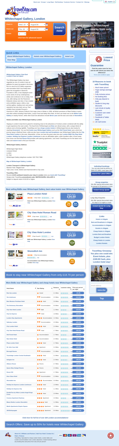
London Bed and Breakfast (102, 234)
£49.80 (78, 364)
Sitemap (86, 2)
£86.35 (78, 402)
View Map (11, 60)
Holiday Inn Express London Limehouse (27, 136)
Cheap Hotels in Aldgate (101, 231)
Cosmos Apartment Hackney (15, 398)
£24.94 (78, 314)
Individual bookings (101, 166)
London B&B (67, 134)
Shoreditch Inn (34, 251)
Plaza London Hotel (37, 194)
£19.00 (78, 305)
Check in (9, 24)
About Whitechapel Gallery (18, 56)
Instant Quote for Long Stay (101, 207)
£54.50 (78, 376)
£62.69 (78, 389)
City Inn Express (12, 314)
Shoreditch (78, 115)
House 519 (26, 138)
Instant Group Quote (101, 190)
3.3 (52, 236)
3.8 (51, 216)
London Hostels (101, 243)
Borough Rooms (12, 351)
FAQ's (16, 436)
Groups (43, 2)
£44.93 (78, 355)
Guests (8, 33)
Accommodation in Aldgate (101, 225)
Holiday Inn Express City (14, 389)
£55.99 (78, 384)
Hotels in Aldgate (102, 219)
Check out (9, 29)
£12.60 (78, 297)
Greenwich (16, 130)
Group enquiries (102, 182)
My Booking (59, 2)
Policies (21, 436)
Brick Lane (53, 115)
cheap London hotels (47, 128)
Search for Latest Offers (101, 174)
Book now (37, 2)
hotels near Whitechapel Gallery (40, 130)
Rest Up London (12, 293)
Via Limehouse (11, 297)
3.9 (52, 198)
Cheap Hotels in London (101, 240)
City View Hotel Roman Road (41, 212)
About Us (17, 433)
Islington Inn (10, 359)
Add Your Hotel (41, 433)
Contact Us (79, 2)
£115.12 (78, 410)
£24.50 (78, 309)
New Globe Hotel (12, 339)
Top (102, 298)
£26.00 (78, 326)
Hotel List (69, 56)
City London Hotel (12, 326)
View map (35, 262)
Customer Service (69, 2)
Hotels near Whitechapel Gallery (47, 56)
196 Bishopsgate (12, 410)
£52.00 (78, 368)
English (108, 1)
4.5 (38, 257)
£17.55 (78, 301)
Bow (53, 126)
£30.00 (78, 334)
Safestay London (12, 322)
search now (17, 140)
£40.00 (78, 347)
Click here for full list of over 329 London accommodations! (45, 418)
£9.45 (78, 293)
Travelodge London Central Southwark (18, 355)
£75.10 (78, 398)
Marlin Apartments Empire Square (17, 406)
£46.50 (78, 359)
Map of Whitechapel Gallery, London (19, 161)
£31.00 (78, 339)
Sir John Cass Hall (12, 347)
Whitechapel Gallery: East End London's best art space (17, 75)
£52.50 (78, 372)
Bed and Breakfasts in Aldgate (101, 222)
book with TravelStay (57, 175)
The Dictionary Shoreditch (15, 305)
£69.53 (78, 393)
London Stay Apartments (14, 318)
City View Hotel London (39, 232)
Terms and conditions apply (102, 74)
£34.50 (78, 343)
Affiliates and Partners (28, 433)
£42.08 (78, 351)
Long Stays (50, 2)
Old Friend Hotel (65, 130)
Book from (71, 196)
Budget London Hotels (102, 237)
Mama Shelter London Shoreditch (17, 402)
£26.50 (78, 330)
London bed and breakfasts (49, 132)
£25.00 (78, 318)
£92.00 (78, 406)
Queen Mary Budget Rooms (15, 368)
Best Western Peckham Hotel (16, 301)
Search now (59, 29)
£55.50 (78, 380)
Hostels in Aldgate (101, 228)
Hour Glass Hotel (12, 376)
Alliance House (11, 364)
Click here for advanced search (30, 38)
